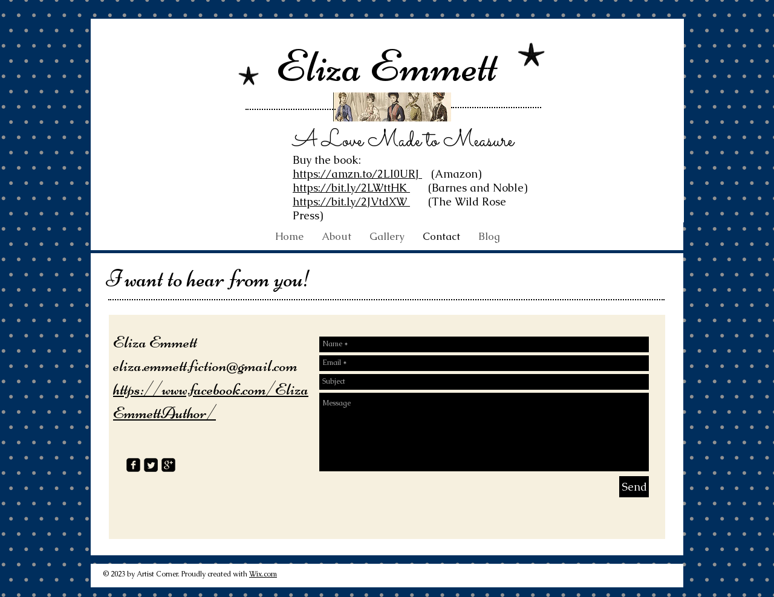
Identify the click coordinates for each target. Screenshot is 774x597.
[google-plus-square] (168, 465)
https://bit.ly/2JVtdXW (351, 201)
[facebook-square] (133, 465)
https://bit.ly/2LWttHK (351, 188)
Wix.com (263, 574)
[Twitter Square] (151, 465)
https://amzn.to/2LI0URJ (357, 174)
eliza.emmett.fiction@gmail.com (205, 365)
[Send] (634, 486)
